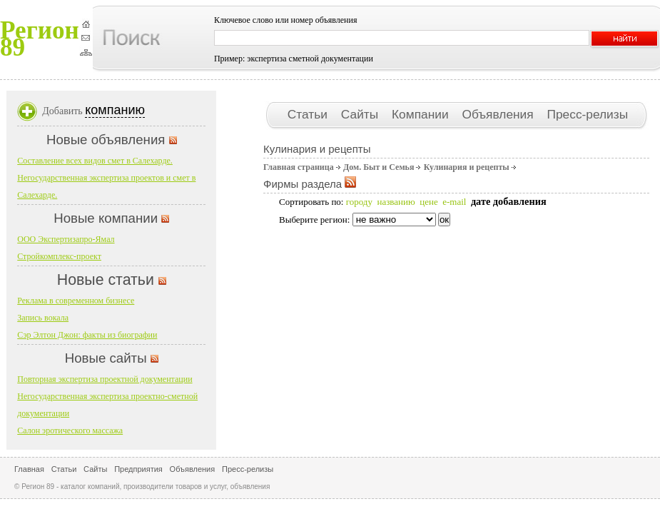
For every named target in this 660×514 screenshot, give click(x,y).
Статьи (309, 114)
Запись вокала (42, 318)
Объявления (499, 114)
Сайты (361, 114)
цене (428, 201)
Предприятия (138, 469)
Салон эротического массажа (70, 430)
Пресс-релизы (587, 114)
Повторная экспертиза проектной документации (104, 379)
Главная (29, 469)
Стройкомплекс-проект (59, 256)
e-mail (454, 201)
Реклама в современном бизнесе (75, 301)
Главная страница (298, 167)
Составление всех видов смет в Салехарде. (95, 161)
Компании (422, 114)
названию (396, 201)
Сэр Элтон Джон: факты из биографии (87, 335)
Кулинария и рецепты (466, 167)
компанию (115, 110)
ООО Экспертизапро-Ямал (65, 239)
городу (359, 201)
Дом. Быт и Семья (378, 167)
